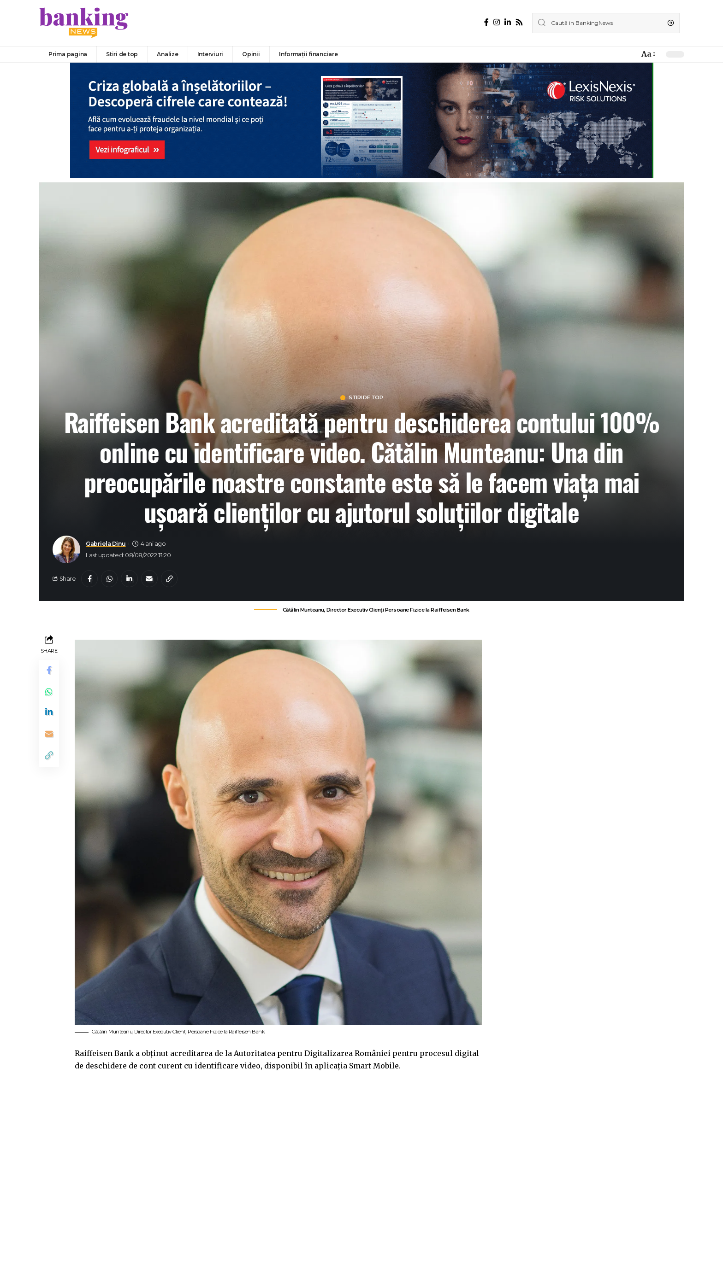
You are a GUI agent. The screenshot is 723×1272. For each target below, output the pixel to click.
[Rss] (519, 22)
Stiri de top (366, 398)
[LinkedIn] (507, 22)
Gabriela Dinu (106, 544)
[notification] (629, 54)
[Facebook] (486, 22)
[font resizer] (647, 54)
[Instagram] (496, 22)
